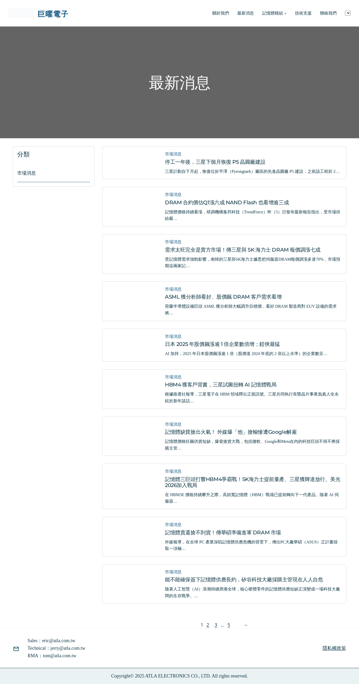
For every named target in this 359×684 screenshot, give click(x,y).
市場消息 (26, 173)
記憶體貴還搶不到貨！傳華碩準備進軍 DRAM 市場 (223, 533)
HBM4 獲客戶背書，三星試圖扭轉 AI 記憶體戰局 (221, 385)
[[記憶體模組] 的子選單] (285, 13)
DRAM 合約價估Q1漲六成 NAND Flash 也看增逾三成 (227, 203)
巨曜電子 (53, 14)
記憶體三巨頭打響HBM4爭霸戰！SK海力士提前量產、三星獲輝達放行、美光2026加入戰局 (253, 482)
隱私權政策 (334, 648)
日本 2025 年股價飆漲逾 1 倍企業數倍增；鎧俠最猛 (222, 344)
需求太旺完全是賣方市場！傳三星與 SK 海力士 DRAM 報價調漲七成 (242, 250)
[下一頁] (244, 625)
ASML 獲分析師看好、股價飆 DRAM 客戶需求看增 (223, 297)
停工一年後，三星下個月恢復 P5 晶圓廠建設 (215, 162)
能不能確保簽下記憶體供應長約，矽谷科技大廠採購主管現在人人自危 (244, 580)
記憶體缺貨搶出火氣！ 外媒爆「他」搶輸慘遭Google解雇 (231, 432)
